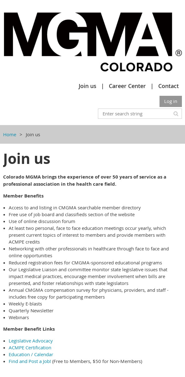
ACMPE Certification (30, 347)
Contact (168, 86)
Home (9, 134)
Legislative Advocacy (31, 340)
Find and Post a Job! (30, 361)
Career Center (127, 86)
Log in (170, 101)
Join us (87, 86)
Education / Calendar (31, 354)
